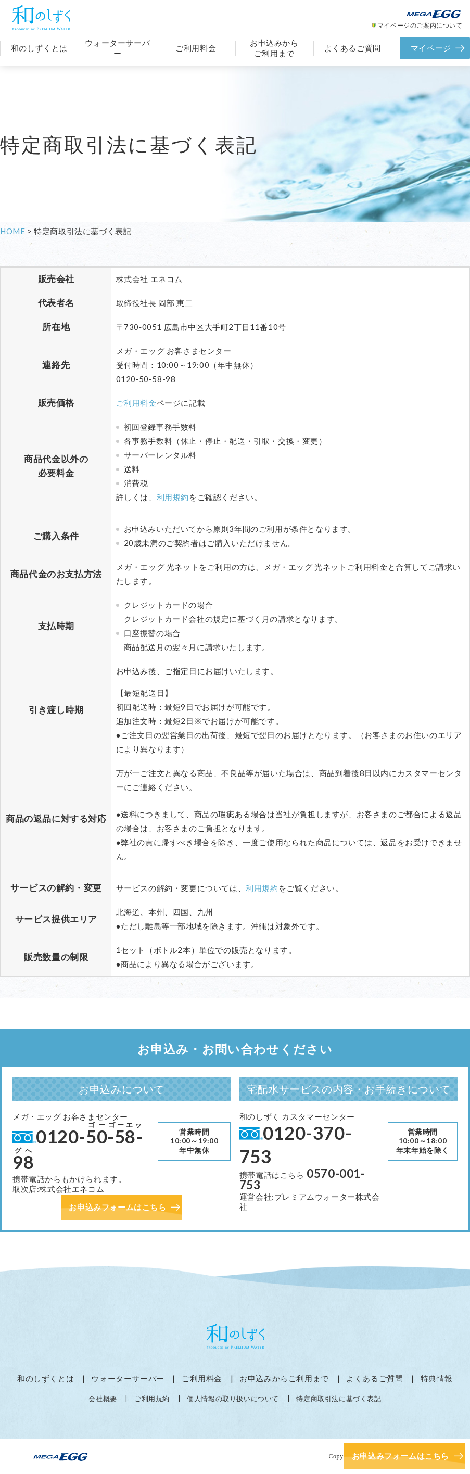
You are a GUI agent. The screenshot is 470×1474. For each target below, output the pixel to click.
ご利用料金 (195, 48)
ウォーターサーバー (117, 48)
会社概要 (102, 1398)
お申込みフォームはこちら (400, 1455)
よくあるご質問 (352, 48)
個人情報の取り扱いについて (233, 1398)
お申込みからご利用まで (274, 48)
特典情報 (437, 1378)
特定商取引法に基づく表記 (338, 1398)
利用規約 (173, 497)
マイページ (431, 48)
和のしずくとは (39, 48)
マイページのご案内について (420, 25)
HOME (12, 231)
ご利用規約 (152, 1398)
